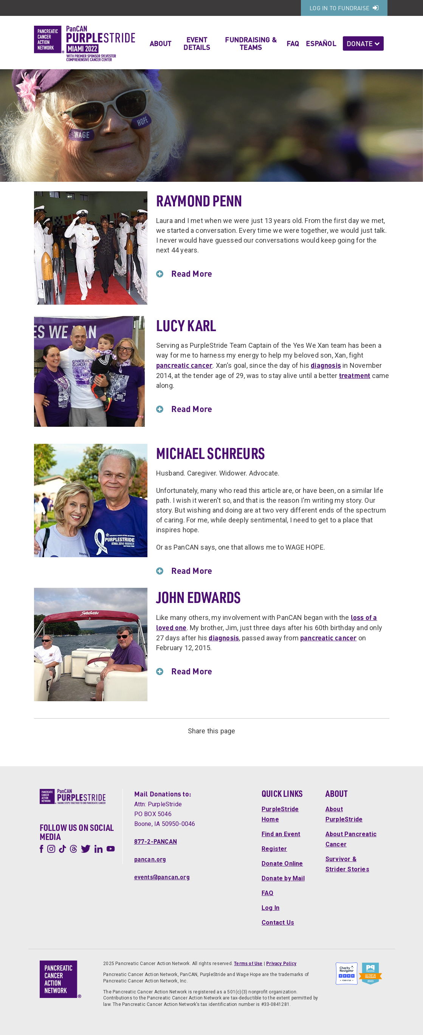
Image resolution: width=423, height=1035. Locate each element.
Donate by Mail (283, 878)
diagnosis (326, 365)
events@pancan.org (162, 877)
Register (274, 848)
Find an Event (281, 834)
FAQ (293, 43)
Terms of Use (248, 963)
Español (321, 43)
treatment (354, 375)
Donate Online (282, 863)
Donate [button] (363, 43)
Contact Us (278, 922)
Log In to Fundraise (344, 8)
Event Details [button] (196, 43)
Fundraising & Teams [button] (251, 43)
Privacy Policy (281, 963)
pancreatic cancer (184, 365)
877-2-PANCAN (155, 841)
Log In (270, 907)
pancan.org (150, 859)
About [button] (161, 43)
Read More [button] (189, 273)
